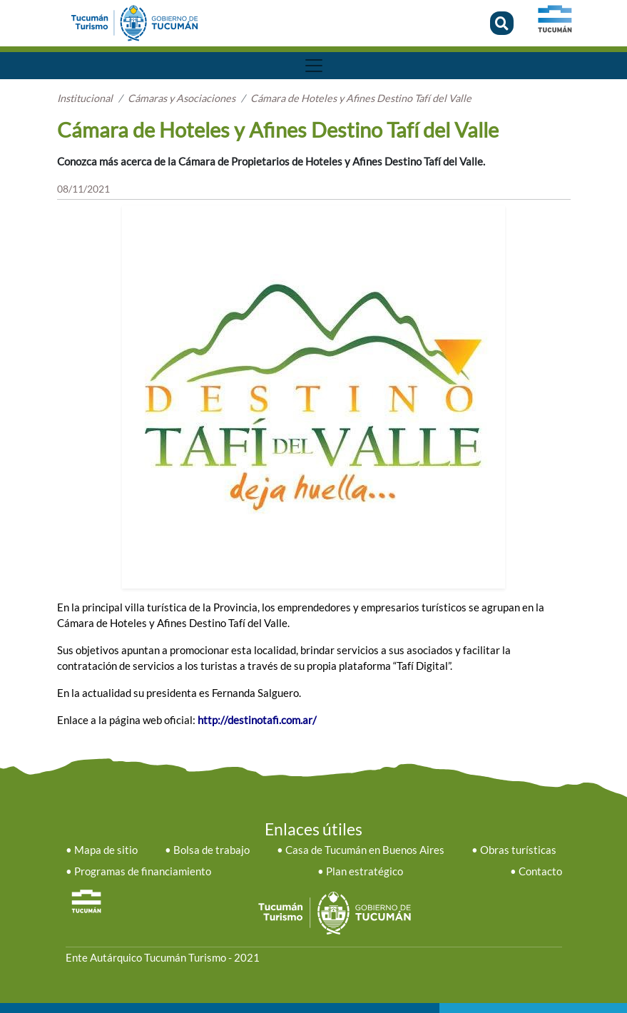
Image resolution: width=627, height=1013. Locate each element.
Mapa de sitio (106, 850)
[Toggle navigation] (314, 65)
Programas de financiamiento (142, 871)
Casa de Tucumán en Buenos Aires (364, 850)
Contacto (540, 871)
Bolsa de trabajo (211, 850)
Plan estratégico (364, 871)
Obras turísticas (518, 850)
